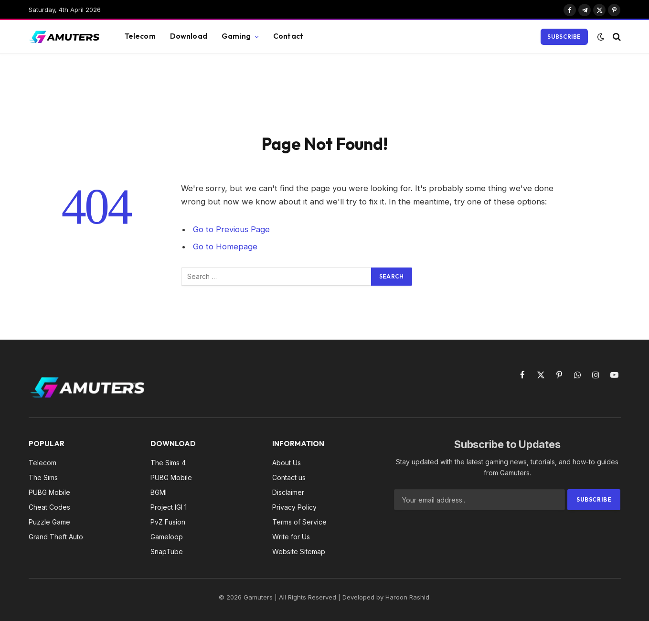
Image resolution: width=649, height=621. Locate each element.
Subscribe (564, 36)
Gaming (236, 36)
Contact (288, 36)
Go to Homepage (225, 246)
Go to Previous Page (231, 229)
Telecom (140, 36)
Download (188, 36)
